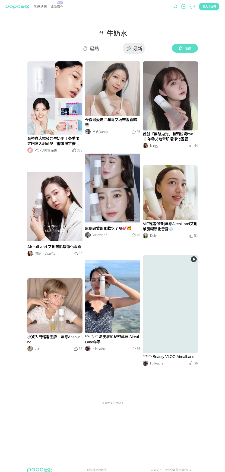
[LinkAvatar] (30, 150)
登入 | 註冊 (209, 6)
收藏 (185, 48)
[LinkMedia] (54, 98)
